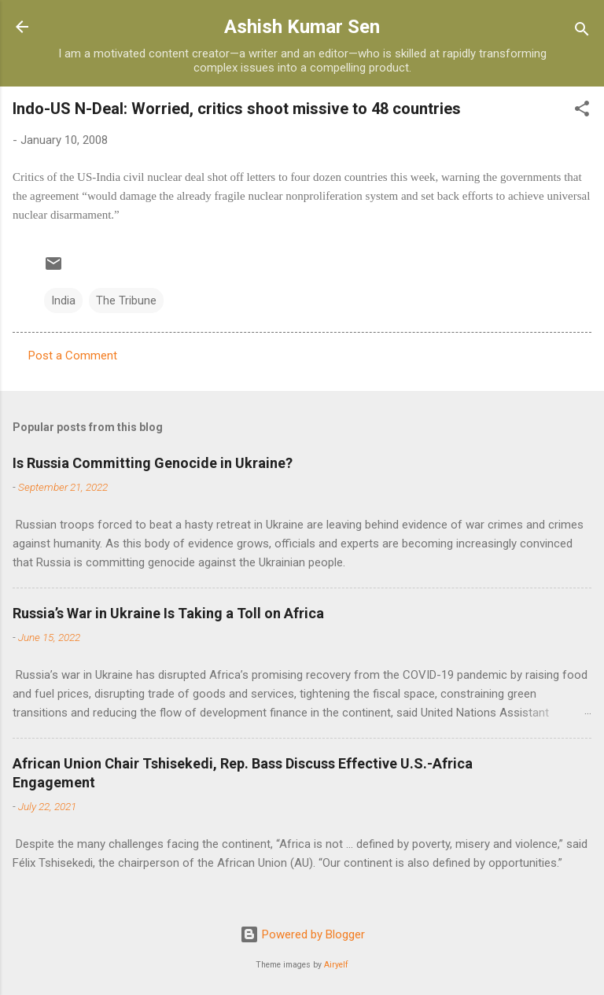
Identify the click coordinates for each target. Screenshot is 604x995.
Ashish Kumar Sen (302, 27)
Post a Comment (72, 355)
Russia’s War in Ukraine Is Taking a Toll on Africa (168, 613)
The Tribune (126, 300)
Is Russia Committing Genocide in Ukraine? (153, 463)
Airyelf (336, 965)
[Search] (582, 32)
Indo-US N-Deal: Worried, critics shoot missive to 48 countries (237, 108)
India (63, 300)
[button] (582, 111)
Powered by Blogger (302, 934)
